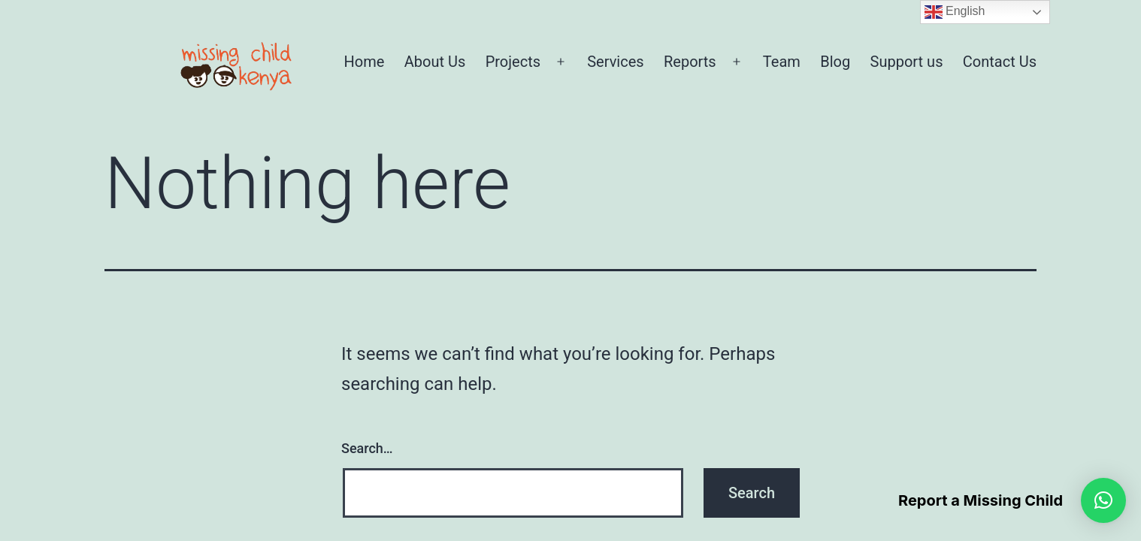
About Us (435, 62)
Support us (906, 62)
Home (364, 62)
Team (782, 62)
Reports (690, 62)
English (955, 12)
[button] (1103, 500)
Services (615, 62)
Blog (835, 62)
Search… (367, 448)
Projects (513, 62)
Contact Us (1000, 62)
